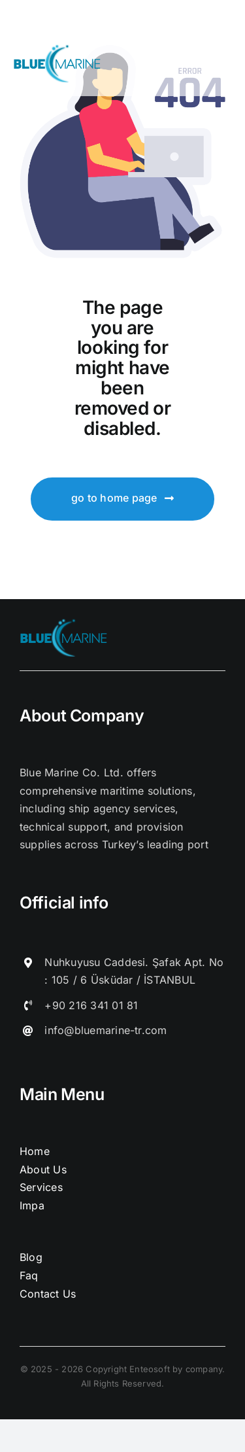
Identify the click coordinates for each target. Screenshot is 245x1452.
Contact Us (48, 1293)
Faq (29, 1275)
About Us (43, 1169)
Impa (32, 1205)
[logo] (58, 49)
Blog (31, 1257)
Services (41, 1187)
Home (35, 1151)
